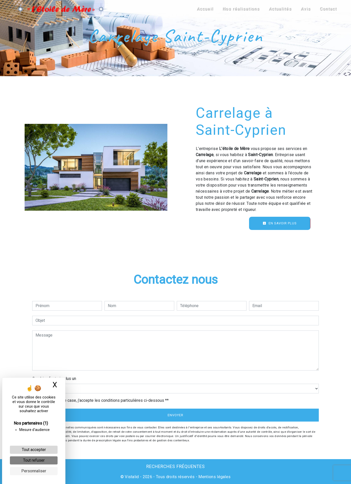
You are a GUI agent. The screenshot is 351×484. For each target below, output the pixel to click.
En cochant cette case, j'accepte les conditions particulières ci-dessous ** (103, 400)
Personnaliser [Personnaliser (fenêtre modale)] (33, 471)
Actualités (277, 8)
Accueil (202, 8)
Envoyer (175, 415)
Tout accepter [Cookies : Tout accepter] (34, 449)
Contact (325, 8)
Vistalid (132, 476)
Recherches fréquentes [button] (175, 466)
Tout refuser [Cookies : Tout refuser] (34, 460)
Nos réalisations (238, 8)
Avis (303, 8)
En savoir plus (280, 223)
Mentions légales (214, 476)
